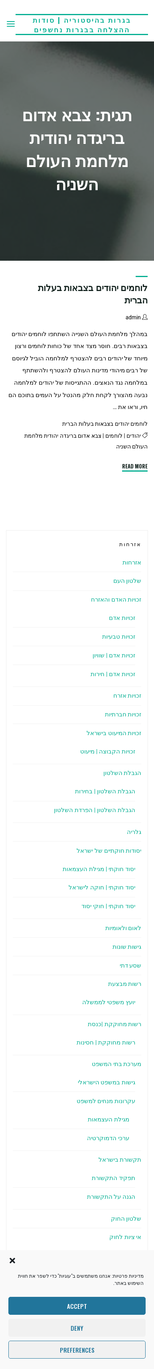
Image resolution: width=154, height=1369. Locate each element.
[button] (12, 1261)
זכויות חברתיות (123, 714)
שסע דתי (131, 965)
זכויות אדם (122, 618)
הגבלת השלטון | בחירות (105, 791)
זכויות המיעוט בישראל (114, 733)
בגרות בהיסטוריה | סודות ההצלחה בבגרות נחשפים (82, 24)
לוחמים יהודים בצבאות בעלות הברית (105, 424)
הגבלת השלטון (122, 773)
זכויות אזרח (127, 695)
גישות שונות (127, 946)
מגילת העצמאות (108, 1119)
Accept (77, 1306)
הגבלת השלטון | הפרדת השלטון (94, 810)
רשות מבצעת (125, 983)
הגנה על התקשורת (111, 1196)
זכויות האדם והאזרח (116, 599)
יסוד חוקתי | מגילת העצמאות (99, 869)
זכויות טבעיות (118, 636)
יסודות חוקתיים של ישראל (109, 850)
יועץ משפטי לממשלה (109, 1002)
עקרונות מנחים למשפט (106, 1101)
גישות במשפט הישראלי (107, 1082)
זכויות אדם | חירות (113, 674)
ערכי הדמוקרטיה (108, 1138)
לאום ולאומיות (123, 928)
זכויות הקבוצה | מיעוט (107, 751)
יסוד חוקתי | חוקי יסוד (108, 906)
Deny (77, 1328)
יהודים (133, 436)
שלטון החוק (126, 1218)
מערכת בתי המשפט (117, 1064)
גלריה (134, 832)
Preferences (77, 1349)
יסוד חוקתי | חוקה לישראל (102, 887)
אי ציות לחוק (125, 1237)
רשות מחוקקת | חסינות (106, 1042)
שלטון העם (127, 580)
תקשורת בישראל (120, 1159)
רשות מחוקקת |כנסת (114, 1024)
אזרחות (131, 562)
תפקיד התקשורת (113, 1178)
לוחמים (113, 436)
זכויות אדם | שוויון (114, 655)
